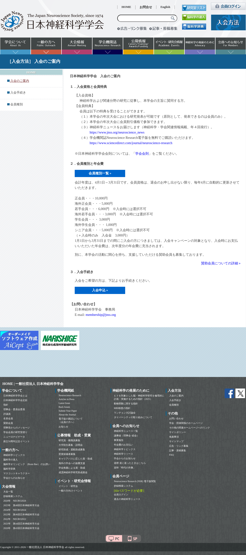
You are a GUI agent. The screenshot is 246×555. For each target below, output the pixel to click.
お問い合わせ (176, 418)
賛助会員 (8, 423)
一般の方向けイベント (71, 490)
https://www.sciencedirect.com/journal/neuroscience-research (131, 143)
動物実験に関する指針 (126, 403)
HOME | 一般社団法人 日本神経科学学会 (32, 384)
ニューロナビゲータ (14, 436)
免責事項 (174, 436)
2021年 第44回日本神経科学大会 (21, 523)
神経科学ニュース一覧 (126, 431)
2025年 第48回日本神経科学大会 (21, 505)
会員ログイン (121, 494)
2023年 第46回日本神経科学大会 (21, 514)
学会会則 (142, 153)
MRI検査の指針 (122, 408)
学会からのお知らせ (14, 478)
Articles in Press (66, 399)
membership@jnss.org (101, 315)
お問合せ (146, 7)
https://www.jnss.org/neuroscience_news (117, 132)
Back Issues (64, 407)
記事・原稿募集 (177, 450)
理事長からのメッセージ (16, 427)
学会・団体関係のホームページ (186, 423)
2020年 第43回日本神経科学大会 (21, 528)
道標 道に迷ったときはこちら (130, 463)
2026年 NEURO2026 (14, 500)
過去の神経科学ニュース (127, 499)
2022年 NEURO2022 (14, 519)
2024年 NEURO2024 (14, 510)
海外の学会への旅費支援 (72, 463)
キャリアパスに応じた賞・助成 (75, 458)
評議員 (7, 414)
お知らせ (63, 426)
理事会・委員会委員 (14, 409)
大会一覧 (8, 491)
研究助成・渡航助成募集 (72, 449)
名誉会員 (8, 418)
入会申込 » (100, 290)
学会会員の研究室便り (15, 432)
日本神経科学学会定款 (15, 400)
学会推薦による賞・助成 (72, 467)
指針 (5, 404)
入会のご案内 (176, 395)
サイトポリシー (177, 432)
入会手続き (18, 92)
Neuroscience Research (70, 395)
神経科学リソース (123, 454)
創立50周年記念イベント (16, 441)
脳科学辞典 (9, 468)
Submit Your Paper (68, 410)
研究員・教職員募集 (69, 440)
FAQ (171, 454)
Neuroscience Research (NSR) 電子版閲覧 (135, 481)
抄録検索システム (13, 496)
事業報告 (118, 440)
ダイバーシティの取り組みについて (133, 417)
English (165, 7)
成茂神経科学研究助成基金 (73, 472)
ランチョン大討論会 (124, 412)
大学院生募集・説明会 (71, 445)
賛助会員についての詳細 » (221, 263)
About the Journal (67, 414)
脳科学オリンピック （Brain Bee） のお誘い (26, 464)
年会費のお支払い (123, 444)
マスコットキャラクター (16, 473)
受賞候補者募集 (67, 454)
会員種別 (16, 104)
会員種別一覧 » (100, 173)
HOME (126, 7)
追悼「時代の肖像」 (124, 467)
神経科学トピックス (14, 455)
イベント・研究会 (68, 486)
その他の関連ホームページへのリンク (189, 427)
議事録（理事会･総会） (126, 435)
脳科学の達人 (10, 459)
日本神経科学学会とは (15, 395)
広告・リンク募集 (178, 446)
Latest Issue (64, 403)
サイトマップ (176, 441)
